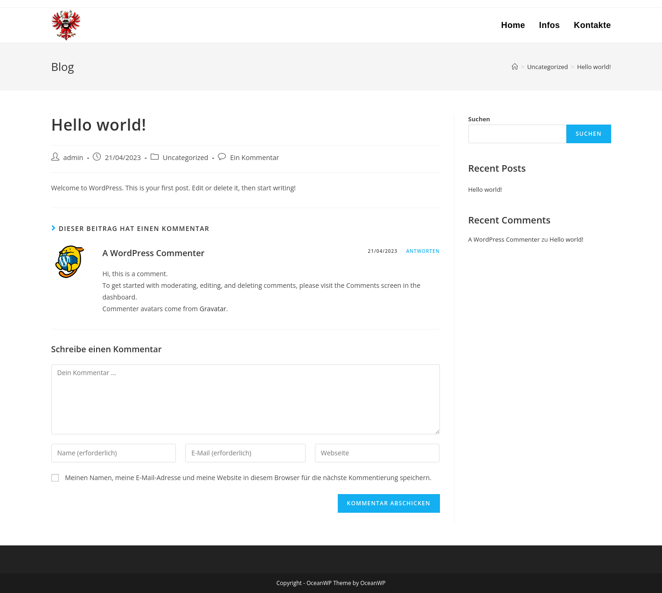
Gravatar (213, 308)
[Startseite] (515, 67)
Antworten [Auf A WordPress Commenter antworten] (423, 251)
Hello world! (485, 189)
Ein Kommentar (254, 157)
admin (73, 157)
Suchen (479, 119)
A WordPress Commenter (154, 252)
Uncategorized (186, 157)
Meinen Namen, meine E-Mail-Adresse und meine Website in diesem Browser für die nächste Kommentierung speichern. (248, 477)
